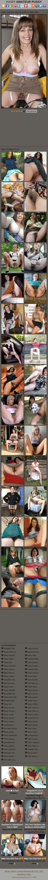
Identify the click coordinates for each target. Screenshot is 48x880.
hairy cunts (7, 714)
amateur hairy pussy (11, 648)
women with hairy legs (36, 659)
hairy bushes (8, 749)
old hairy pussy (33, 683)
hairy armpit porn (10, 655)
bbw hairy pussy (9, 673)
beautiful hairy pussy (11, 680)
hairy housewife (33, 648)
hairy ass (6, 662)
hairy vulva (31, 753)
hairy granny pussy (11, 746)
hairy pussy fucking (11, 732)
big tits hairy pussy (10, 683)
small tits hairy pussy (35, 718)
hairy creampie (9, 711)
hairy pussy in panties (36, 694)
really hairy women (34, 701)
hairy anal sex (8, 652)
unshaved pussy (33, 735)
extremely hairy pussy (12, 725)
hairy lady (30, 655)
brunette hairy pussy (11, 694)
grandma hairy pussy (12, 742)
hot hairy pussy (9, 760)
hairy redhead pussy (35, 704)
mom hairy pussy (34, 676)
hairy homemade (10, 756)
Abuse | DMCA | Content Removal (18, 871)
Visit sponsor (31, 111)
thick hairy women (34, 728)
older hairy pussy (34, 687)
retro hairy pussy (33, 708)
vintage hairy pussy (35, 749)
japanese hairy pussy (35, 652)
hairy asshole (8, 666)
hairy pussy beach (10, 676)
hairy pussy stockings (36, 725)
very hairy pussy (33, 746)
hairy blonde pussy (11, 690)
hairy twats (31, 732)
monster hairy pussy (11, 753)
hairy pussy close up (11, 708)
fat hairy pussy (9, 728)
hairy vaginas (32, 742)
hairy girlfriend (9, 735)
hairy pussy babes (10, 669)
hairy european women (12, 721)
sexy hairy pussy (33, 711)
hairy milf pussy (33, 673)
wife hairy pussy (33, 756)
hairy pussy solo (33, 721)
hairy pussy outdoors (35, 690)
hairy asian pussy (10, 659)
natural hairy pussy (34, 680)
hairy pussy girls (9, 739)
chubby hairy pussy (11, 701)
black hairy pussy (10, 687)
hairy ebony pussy (10, 718)
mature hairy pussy (35, 669)
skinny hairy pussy (34, 714)
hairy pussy (31, 697)
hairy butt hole (9, 697)
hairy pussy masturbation (36, 666)
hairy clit (6, 704)
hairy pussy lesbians (35, 662)
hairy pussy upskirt (34, 739)
